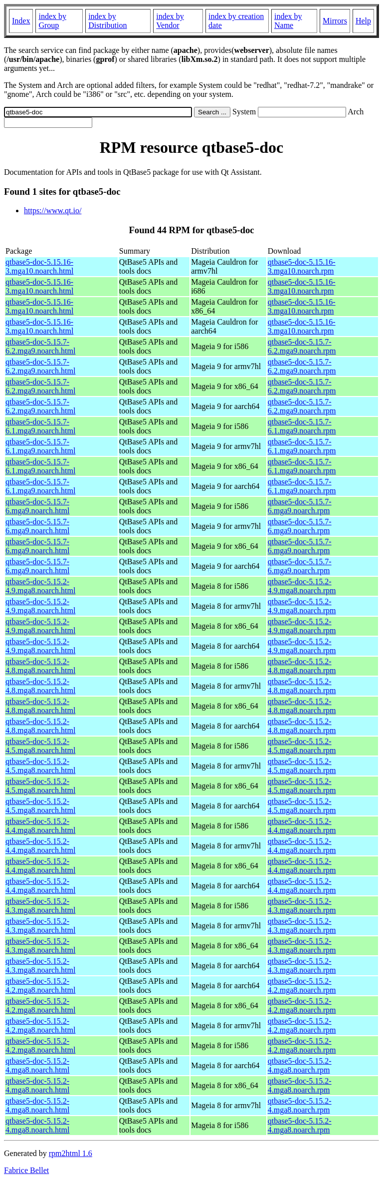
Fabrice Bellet (26, 1170)
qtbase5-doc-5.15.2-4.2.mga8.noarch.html (40, 985)
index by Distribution (107, 20)
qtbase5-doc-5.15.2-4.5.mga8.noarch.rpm (302, 746)
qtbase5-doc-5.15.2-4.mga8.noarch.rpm (300, 1065)
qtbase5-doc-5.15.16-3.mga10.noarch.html (39, 266)
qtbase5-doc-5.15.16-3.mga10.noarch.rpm (302, 266)
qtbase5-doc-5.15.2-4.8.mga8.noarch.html (40, 666)
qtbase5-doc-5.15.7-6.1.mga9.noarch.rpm (302, 426)
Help (363, 20)
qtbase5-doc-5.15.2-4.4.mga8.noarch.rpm (302, 825)
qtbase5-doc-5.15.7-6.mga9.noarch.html (37, 506)
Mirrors (335, 20)
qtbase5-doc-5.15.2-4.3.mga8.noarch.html (40, 905)
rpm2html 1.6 (70, 1153)
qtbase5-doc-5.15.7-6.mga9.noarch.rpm (300, 506)
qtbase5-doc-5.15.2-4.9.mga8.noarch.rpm (302, 586)
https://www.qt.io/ (52, 210)
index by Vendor (170, 20)
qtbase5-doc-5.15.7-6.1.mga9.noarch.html (40, 426)
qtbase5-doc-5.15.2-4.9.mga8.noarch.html (40, 586)
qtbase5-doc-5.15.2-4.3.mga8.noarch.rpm (302, 905)
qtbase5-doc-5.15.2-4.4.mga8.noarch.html (40, 825)
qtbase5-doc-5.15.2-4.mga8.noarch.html (37, 1065)
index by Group (52, 20)
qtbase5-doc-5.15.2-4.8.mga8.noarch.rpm (302, 666)
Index (21, 20)
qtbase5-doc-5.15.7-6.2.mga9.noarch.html (40, 346)
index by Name (288, 20)
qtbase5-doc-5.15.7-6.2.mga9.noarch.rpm (302, 346)
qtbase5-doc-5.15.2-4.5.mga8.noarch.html (40, 746)
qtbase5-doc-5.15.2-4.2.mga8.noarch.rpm (302, 985)
